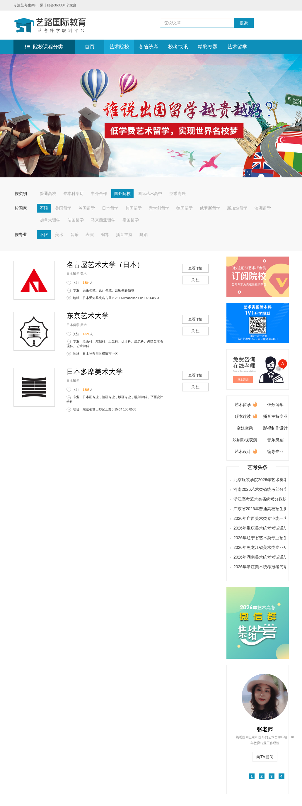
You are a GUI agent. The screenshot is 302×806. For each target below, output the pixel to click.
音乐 (74, 234)
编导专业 (275, 451)
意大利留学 (159, 208)
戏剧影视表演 (245, 439)
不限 (44, 208)
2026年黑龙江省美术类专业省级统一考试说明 (258, 547)
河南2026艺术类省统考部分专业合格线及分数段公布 (258, 489)
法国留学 (75, 220)
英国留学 (87, 208)
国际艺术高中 (150, 193)
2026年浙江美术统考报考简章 (258, 566)
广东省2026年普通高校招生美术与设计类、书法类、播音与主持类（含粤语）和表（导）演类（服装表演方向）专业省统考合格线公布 (258, 508)
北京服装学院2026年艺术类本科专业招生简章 (258, 479)
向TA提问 (265, 756)
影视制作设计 (275, 428)
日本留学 (110, 208)
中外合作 (99, 193)
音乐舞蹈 (275, 439)
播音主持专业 (275, 416)
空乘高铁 (177, 193)
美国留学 (63, 208)
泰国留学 (130, 220)
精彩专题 (208, 47)
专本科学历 (73, 193)
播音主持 (124, 234)
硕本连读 (246, 415)
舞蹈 (143, 234)
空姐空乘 (245, 428)
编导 (105, 234)
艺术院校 (119, 47)
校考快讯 (178, 47)
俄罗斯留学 (210, 208)
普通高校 (48, 193)
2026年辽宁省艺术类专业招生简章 (258, 537)
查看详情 (195, 268)
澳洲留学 (263, 208)
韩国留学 (133, 208)
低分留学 (275, 404)
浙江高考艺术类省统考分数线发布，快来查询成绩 (258, 499)
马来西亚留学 (103, 220)
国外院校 (122, 193)
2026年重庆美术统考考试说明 (258, 528)
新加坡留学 (237, 208)
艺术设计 (246, 450)
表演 (90, 234)
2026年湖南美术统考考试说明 (258, 557)
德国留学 (184, 208)
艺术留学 (237, 47)
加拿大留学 (50, 220)
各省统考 (148, 47)
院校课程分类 (44, 47)
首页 (90, 47)
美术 (59, 234)
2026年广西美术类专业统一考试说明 (258, 518)
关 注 (195, 280)
